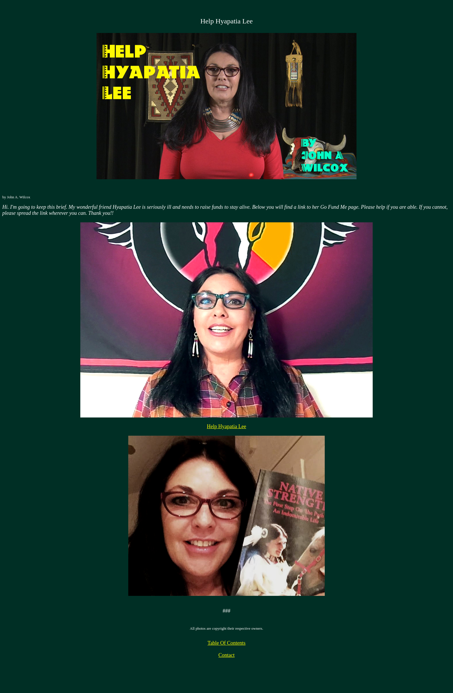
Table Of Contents (226, 643)
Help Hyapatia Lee (226, 426)
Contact (226, 655)
